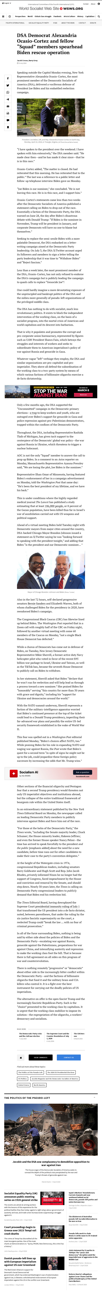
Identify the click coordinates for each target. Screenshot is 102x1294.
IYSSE (55, 23)
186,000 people (54, 506)
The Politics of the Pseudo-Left (30, 1072)
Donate (93, 23)
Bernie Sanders (37, 603)
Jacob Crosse (22, 60)
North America (39, 1085)
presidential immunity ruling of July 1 (57, 906)
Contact (85, 4)
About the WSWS (68, 23)
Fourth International (15, 23)
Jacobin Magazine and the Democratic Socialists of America (55, 1079)
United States (23, 1085)
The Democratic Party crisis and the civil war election (30, 1034)
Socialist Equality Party (39, 23)
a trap (33, 413)
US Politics (22, 1079)
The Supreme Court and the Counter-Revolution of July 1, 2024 (58, 1036)
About (93, 4)
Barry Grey (33, 60)
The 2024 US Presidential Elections (60, 1072)
